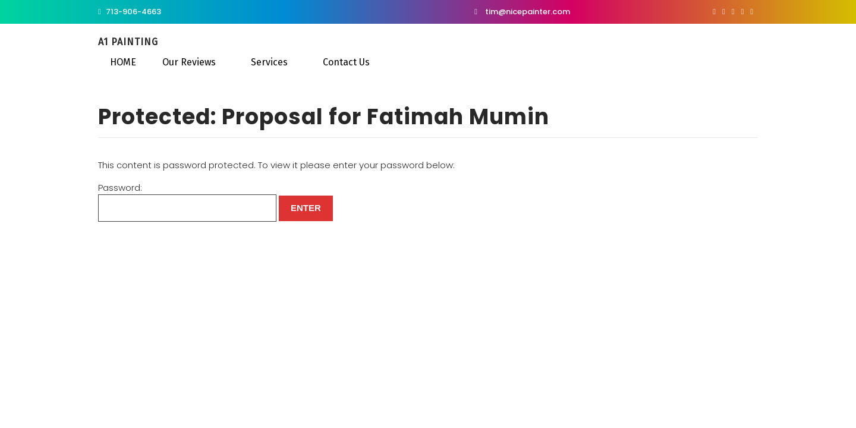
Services (269, 62)
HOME (123, 62)
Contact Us (346, 62)
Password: (187, 201)
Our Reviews (189, 62)
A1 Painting (128, 42)
